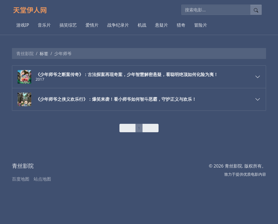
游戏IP (22, 25)
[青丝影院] (32, 9)
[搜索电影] (216, 10)
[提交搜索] (256, 10)
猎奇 (181, 25)
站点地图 (42, 179)
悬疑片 (161, 25)
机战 (142, 25)
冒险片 (200, 25)
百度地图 (20, 179)
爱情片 (92, 25)
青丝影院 (25, 53)
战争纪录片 (118, 25)
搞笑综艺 (68, 25)
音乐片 (44, 25)
